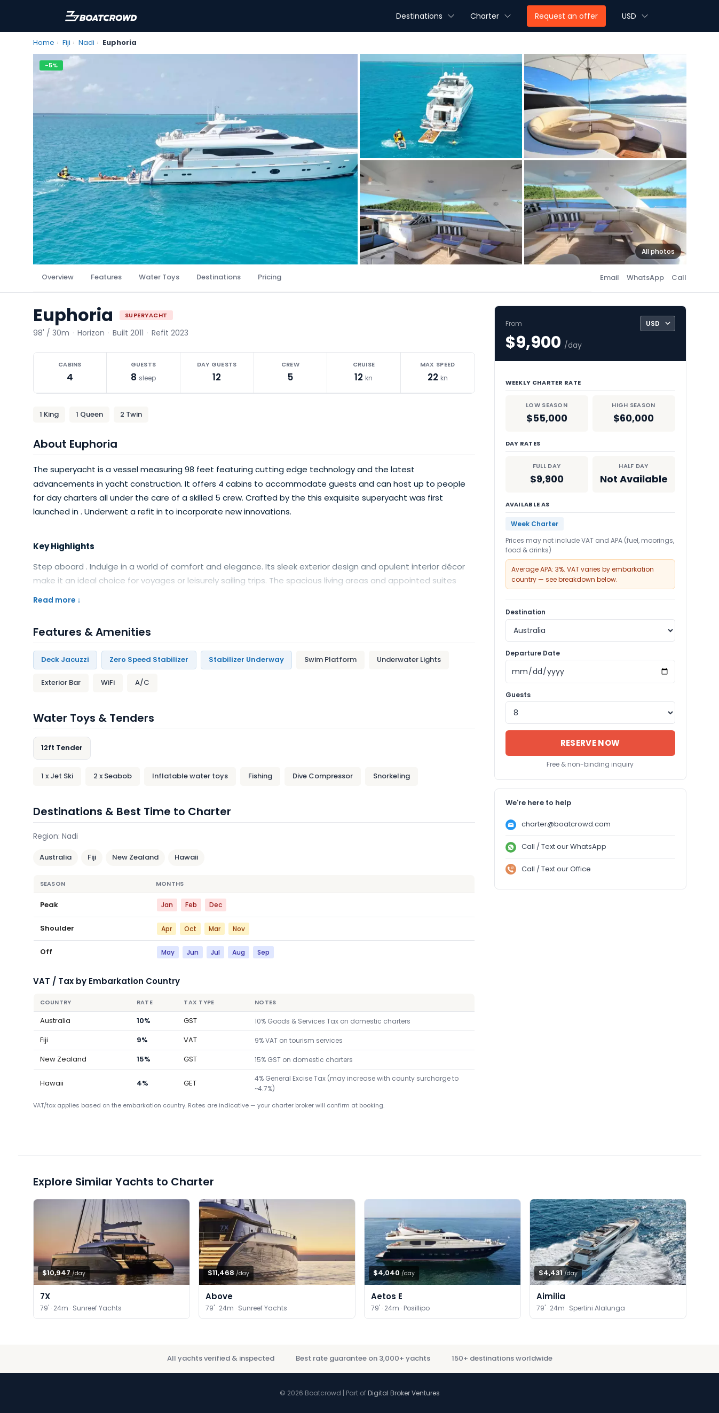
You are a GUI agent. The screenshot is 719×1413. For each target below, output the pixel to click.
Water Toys (159, 277)
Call (678, 277)
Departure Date (532, 653)
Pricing (269, 277)
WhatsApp (645, 277)
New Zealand (135, 857)
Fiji (66, 42)
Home (43, 42)
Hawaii (186, 857)
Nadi (86, 42)
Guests (518, 694)
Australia (55, 857)
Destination (525, 611)
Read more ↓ (57, 600)
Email (609, 277)
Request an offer (566, 16)
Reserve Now (590, 742)
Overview (58, 277)
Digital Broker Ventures (404, 1393)
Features (106, 277)
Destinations (218, 277)
